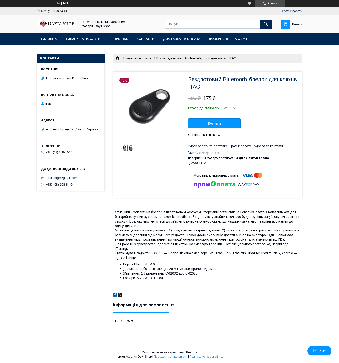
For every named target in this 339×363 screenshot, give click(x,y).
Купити (214, 123)
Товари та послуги (82, 39)
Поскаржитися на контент (170, 356)
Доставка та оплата (181, 39)
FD (156, 58)
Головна (49, 39)
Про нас (120, 39)
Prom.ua (191, 352)
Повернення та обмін (229, 39)
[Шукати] (266, 24)
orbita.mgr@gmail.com (61, 178)
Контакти (145, 39)
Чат (319, 351)
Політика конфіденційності (207, 356)
